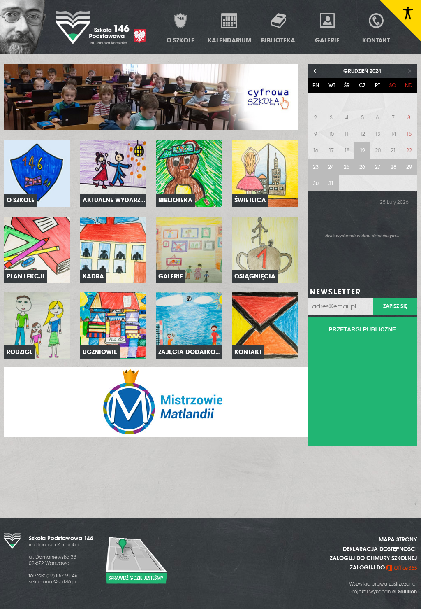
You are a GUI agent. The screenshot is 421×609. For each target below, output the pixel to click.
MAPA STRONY (398, 539)
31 (331, 183)
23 (316, 166)
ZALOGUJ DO (383, 567)
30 (316, 183)
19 (362, 150)
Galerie (327, 28)
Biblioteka (278, 28)
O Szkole (180, 28)
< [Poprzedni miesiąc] (315, 71)
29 (409, 166)
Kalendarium (229, 28)
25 (346, 166)
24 (331, 166)
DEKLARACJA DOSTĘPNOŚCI (380, 549)
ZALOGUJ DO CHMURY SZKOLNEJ (373, 558)
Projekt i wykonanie (383, 591)
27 (377, 166)
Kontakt (376, 28)
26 (362, 166)
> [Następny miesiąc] (409, 71)
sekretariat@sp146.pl (53, 582)
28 (393, 166)
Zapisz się (395, 306)
